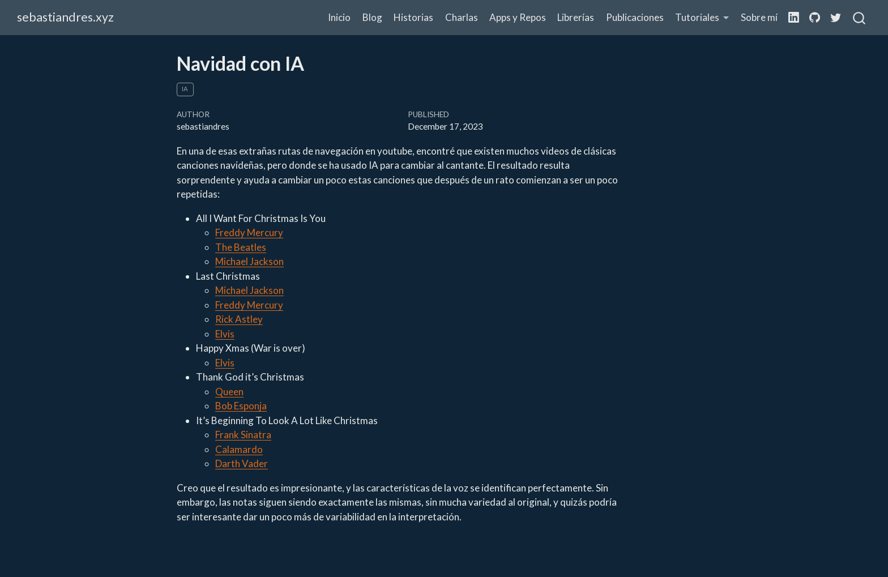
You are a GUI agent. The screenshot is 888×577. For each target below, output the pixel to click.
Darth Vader (241, 463)
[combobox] (859, 17)
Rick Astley (239, 319)
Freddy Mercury (249, 232)
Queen (229, 392)
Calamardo (239, 449)
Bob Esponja (241, 406)
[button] (702, 18)
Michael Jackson (249, 261)
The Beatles (240, 247)
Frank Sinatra (243, 435)
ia (185, 88)
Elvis (224, 334)
